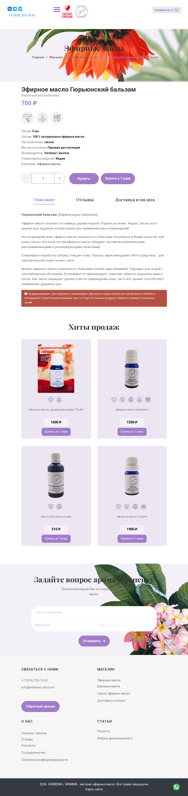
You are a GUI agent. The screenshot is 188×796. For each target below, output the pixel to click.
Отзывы (85, 199)
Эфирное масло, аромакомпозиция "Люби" (56, 409)
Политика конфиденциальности (44, 760)
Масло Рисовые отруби (56, 516)
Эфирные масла (49, 164)
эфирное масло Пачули (132, 516)
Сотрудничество (33, 753)
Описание (44, 199)
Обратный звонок (40, 706)
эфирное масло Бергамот (132, 409)
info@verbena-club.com (38, 687)
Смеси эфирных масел (113, 693)
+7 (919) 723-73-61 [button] (22, 15)
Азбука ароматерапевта (114, 738)
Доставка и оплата (134, 199)
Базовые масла (108, 686)
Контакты (28, 745)
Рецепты (103, 731)
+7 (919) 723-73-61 (34, 680)
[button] (10, 9)
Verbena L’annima (33, 733)
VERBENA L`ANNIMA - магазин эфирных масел (81, 784)
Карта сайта (94, 789)
